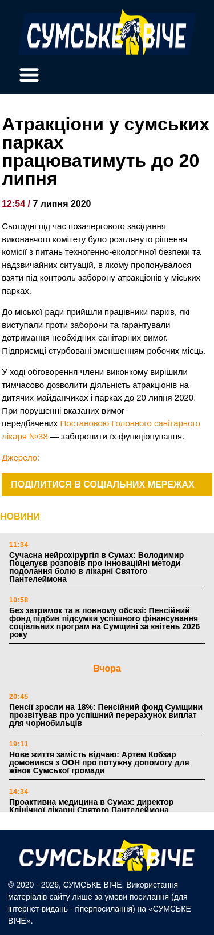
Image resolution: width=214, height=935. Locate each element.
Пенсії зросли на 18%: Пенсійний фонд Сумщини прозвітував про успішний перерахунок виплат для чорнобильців (106, 715)
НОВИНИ (20, 516)
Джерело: (20, 457)
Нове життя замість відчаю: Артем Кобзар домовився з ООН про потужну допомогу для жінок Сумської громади (99, 762)
